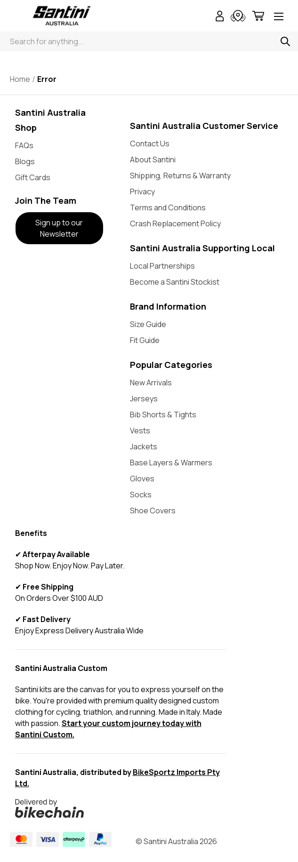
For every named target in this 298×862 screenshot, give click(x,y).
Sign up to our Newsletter (59, 228)
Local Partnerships (162, 266)
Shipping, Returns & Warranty (180, 175)
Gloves (142, 478)
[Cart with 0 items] (258, 17)
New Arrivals (151, 382)
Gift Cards (32, 177)
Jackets (143, 446)
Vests (140, 430)
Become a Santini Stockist (174, 282)
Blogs (25, 161)
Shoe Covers (153, 510)
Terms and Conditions (168, 207)
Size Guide (148, 324)
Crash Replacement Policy (175, 223)
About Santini (153, 159)
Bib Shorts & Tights (163, 414)
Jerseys (144, 398)
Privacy (142, 191)
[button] (59, 228)
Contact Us (149, 143)
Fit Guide (145, 340)
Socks (141, 494)
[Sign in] (220, 17)
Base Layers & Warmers (171, 462)
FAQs (24, 145)
